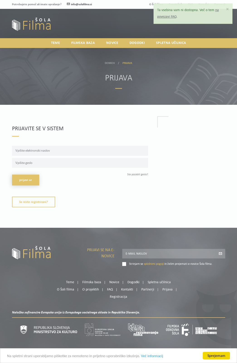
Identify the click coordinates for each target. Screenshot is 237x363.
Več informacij (152, 357)
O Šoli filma (65, 289)
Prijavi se (25, 180)
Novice (112, 43)
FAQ (110, 289)
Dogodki (137, 43)
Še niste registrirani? (33, 202)
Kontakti (127, 289)
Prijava (196, 26)
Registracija (217, 26)
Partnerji (147, 289)
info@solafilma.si (79, 4)
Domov (110, 62)
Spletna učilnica (171, 43)
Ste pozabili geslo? (137, 174)
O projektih (90, 289)
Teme (55, 43)
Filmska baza (83, 43)
